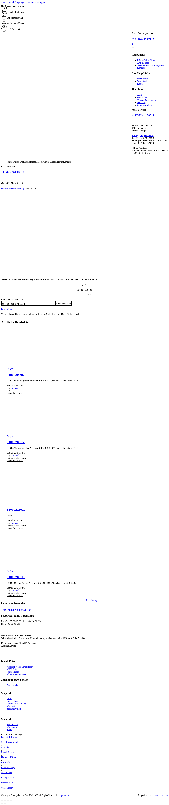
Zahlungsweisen (144, 105)
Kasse (140, 84)
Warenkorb (142, 81)
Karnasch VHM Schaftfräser (20, 667)
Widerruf (141, 102)
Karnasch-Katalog (15, 188)
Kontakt (141, 68)
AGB (139, 95)
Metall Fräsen (7, 752)
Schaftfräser (6, 772)
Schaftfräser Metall (10, 742)
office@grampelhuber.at (142, 135)
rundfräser (5, 747)
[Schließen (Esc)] (11, 800)
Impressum (64, 795)
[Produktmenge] (36, 304)
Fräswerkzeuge (8, 767)
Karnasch (5, 762)
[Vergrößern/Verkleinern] (2, 800)
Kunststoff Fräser (9, 737)
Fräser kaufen (13, 672)
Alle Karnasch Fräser (16, 674)
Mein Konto (142, 79)
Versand (15, 388)
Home (4, 188)
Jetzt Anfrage (92, 600)
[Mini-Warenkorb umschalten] (132, 44)
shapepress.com (161, 795)
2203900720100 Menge (12, 304)
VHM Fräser (12, 669)
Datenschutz (142, 97)
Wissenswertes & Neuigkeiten (150, 65)
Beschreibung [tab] (7, 309)
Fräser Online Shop (146, 60)
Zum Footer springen (35, 2)
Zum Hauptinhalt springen (13, 2)
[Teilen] (8, 800)
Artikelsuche (143, 63)
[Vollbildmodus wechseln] (5, 800)
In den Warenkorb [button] (15, 393)
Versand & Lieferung (146, 100)
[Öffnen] (133, 47)
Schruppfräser (7, 777)
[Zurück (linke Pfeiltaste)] (2, 803)
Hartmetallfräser (8, 757)
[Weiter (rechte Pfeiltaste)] (5, 803)
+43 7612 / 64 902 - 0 (143, 38)
